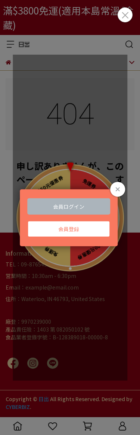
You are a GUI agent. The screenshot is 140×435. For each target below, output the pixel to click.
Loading (70, 217)
